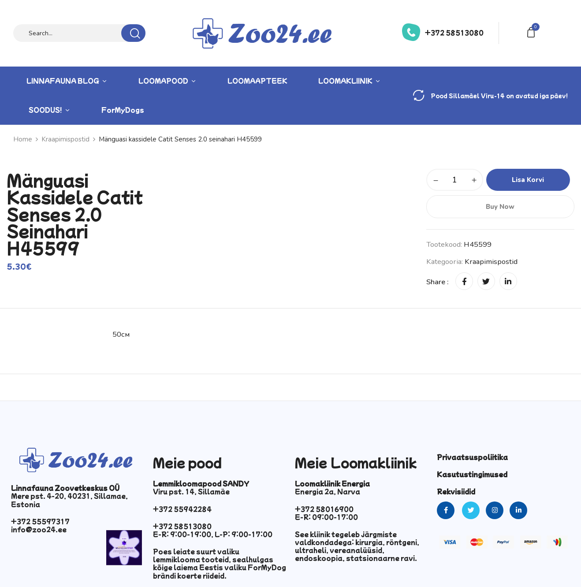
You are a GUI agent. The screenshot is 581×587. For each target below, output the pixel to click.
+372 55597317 (40, 521)
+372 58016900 (324, 509)
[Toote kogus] (454, 180)
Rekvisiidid (456, 491)
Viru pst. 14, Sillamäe (191, 491)
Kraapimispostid (491, 261)
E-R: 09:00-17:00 (326, 517)
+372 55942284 (182, 509)
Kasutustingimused (472, 474)
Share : (437, 282)
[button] (532, 31)
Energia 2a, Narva (327, 491)
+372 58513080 (454, 32)
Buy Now (500, 206)
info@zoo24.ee (39, 529)
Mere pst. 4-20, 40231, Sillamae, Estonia (69, 499)
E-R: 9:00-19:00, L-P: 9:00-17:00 (212, 534)
